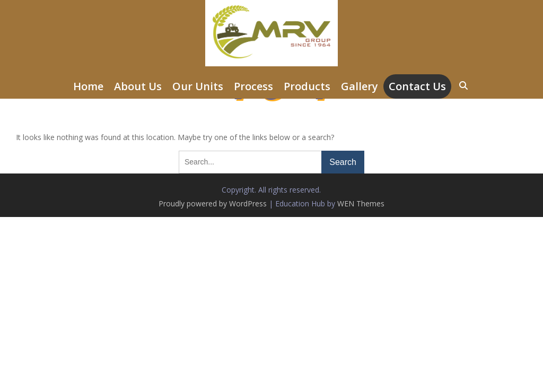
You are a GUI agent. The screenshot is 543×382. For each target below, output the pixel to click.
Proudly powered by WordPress (213, 203)
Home (88, 86)
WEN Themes (360, 203)
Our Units (197, 86)
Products (307, 86)
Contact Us (417, 86)
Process (253, 86)
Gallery (359, 86)
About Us (138, 86)
